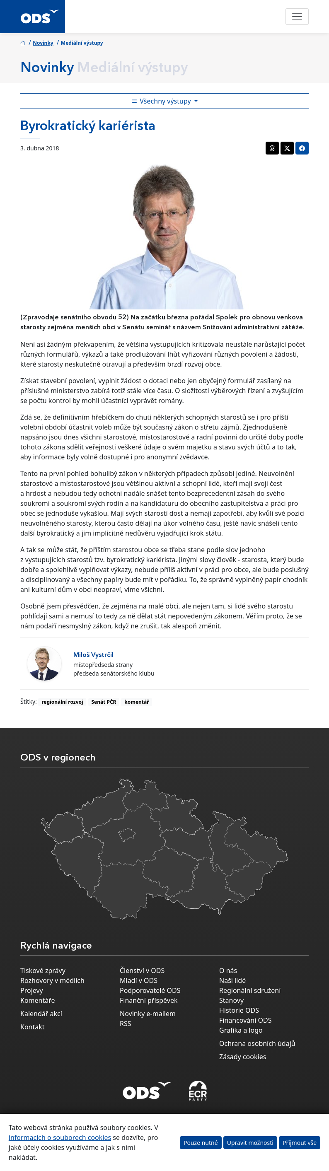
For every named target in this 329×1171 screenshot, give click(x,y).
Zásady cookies (242, 1056)
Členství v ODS (142, 970)
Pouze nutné (201, 1143)
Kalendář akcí (41, 1013)
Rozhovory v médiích (52, 980)
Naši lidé (232, 980)
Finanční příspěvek (149, 1000)
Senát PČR (103, 701)
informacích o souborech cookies (60, 1137)
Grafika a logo (241, 1030)
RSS (125, 1023)
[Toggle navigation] (297, 16)
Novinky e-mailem (148, 1013)
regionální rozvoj (62, 701)
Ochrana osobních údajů (257, 1043)
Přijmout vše (300, 1143)
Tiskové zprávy (42, 970)
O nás (228, 970)
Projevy (31, 990)
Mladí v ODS (138, 980)
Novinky (43, 42)
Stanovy (231, 1000)
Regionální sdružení (250, 990)
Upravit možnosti (250, 1143)
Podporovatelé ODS (150, 990)
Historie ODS (239, 1010)
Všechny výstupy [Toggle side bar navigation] (162, 101)
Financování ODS (245, 1020)
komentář (136, 701)
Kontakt (32, 1026)
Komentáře (37, 1000)
